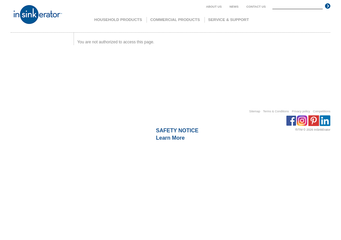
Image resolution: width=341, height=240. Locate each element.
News (233, 6)
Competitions (321, 111)
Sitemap (254, 111)
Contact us (256, 6)
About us (214, 6)
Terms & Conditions (276, 111)
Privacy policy (301, 111)
